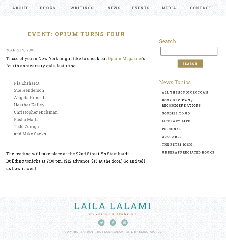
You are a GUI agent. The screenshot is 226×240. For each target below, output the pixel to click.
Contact (201, 8)
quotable (172, 137)
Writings (82, 8)
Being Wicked (150, 231)
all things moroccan (185, 92)
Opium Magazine (125, 58)
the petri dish (177, 144)
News (114, 8)
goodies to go (176, 113)
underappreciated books (188, 152)
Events (141, 8)
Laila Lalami (113, 206)
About (20, 8)
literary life (176, 121)
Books (47, 8)
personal (171, 129)
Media (169, 8)
